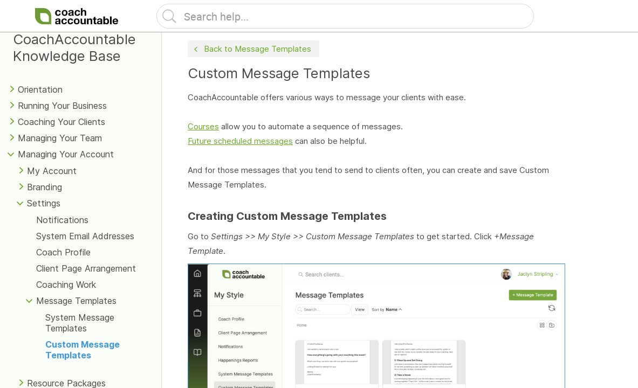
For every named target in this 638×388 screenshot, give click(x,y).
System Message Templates (79, 323)
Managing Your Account (66, 154)
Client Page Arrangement (86, 268)
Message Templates (76, 300)
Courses (203, 126)
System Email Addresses (85, 236)
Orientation (40, 89)
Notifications (62, 219)
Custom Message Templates (82, 350)
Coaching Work (66, 284)
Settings (43, 203)
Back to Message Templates (251, 49)
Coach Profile (63, 252)
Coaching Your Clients (61, 121)
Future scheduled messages (240, 141)
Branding (44, 187)
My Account (52, 170)
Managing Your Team (60, 138)
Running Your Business (62, 105)
